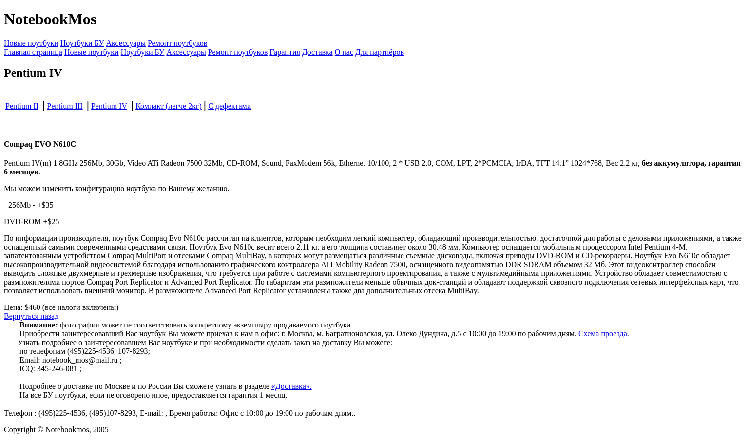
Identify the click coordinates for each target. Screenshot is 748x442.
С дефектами (229, 106)
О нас (344, 52)
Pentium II (21, 106)
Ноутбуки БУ (82, 43)
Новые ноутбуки (31, 43)
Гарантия (284, 52)
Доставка (317, 52)
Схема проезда (602, 333)
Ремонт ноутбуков (177, 43)
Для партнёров (379, 52)
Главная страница (33, 52)
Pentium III (64, 106)
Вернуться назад (31, 316)
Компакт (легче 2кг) (168, 106)
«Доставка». (291, 386)
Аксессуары (126, 43)
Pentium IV (109, 106)
